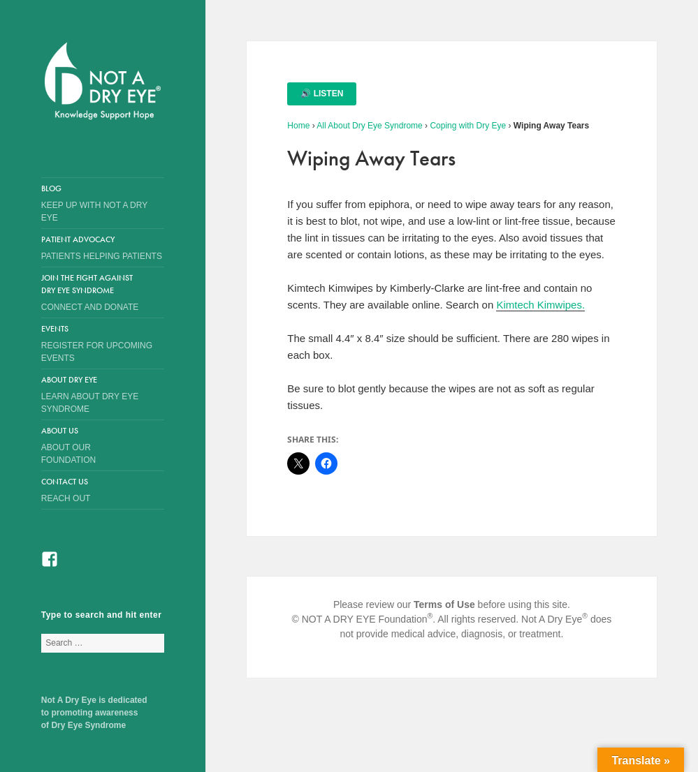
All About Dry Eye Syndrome (369, 126)
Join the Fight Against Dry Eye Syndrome (92, 292)
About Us (92, 445)
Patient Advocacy (102, 248)
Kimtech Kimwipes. (540, 305)
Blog (102, 203)
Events (102, 343)
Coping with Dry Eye (468, 126)
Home (298, 126)
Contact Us (102, 490)
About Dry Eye (92, 394)
